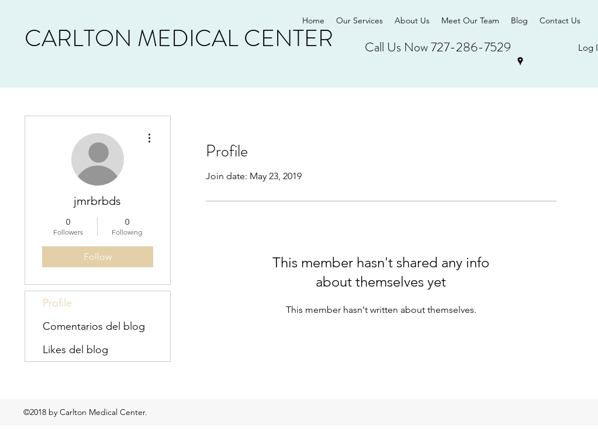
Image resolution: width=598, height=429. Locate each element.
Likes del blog (75, 349)
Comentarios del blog (94, 326)
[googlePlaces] (520, 61)
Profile (57, 303)
